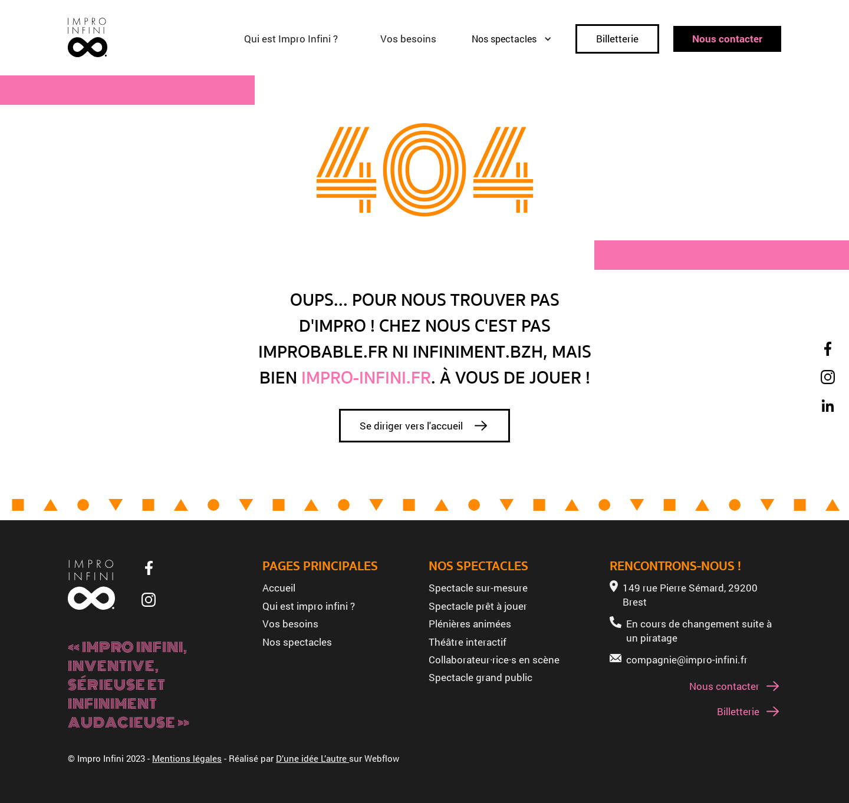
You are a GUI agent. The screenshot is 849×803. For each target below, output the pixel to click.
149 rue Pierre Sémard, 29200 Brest (690, 595)
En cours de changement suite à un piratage (699, 631)
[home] (87, 37)
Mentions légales (187, 758)
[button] (517, 39)
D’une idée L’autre (312, 758)
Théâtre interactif (467, 642)
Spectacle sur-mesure (478, 587)
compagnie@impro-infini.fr (687, 659)
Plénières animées (470, 623)
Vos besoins (408, 38)
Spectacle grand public (480, 677)
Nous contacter (727, 38)
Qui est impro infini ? (308, 606)
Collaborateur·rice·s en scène (494, 659)
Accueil (278, 587)
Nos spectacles (297, 642)
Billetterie (617, 38)
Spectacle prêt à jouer (478, 606)
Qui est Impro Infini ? (291, 38)
